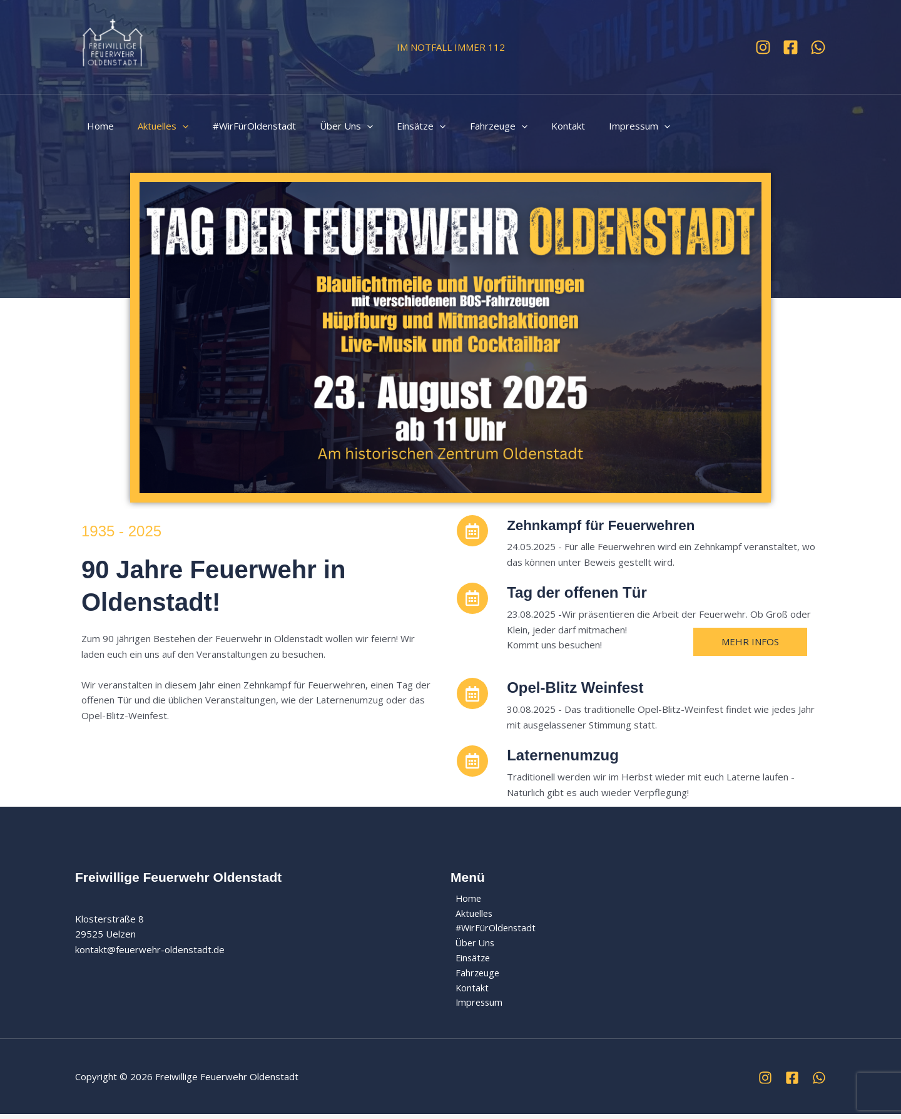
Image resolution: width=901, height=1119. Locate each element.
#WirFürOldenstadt (241, 126)
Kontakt (534, 126)
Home (97, 126)
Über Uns (328, 126)
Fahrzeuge (470, 126)
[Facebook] (790, 47)
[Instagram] (763, 47)
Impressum (600, 126)
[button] (175, 126)
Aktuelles (155, 126)
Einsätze (398, 126)
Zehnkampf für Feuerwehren (608, 524)
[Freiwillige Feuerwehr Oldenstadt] (112, 45)
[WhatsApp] (818, 47)
